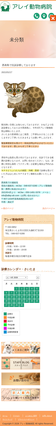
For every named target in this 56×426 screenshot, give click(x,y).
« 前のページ (7, 208)
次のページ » (48, 208)
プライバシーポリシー (26, 419)
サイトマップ (7, 419)
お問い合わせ (47, 416)
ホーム (5, 416)
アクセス (16, 416)
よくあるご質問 (31, 416)
